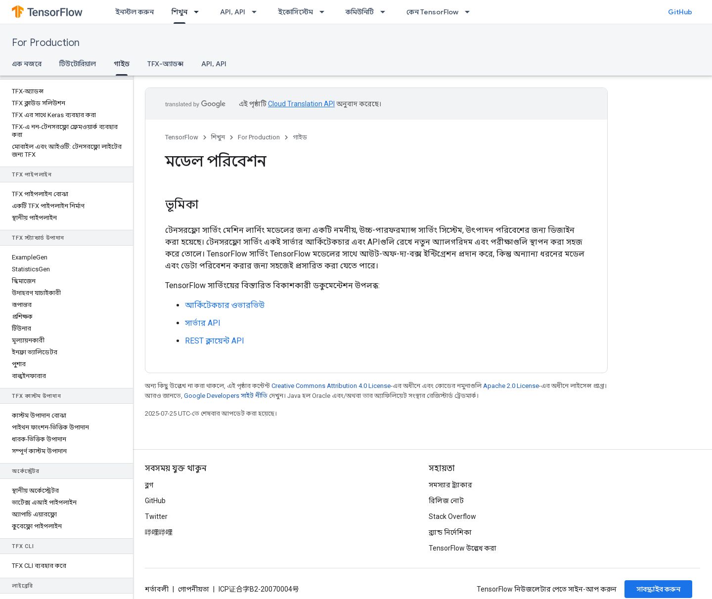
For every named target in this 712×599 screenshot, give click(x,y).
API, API (232, 11)
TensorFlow (181, 137)
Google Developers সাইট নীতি (225, 395)
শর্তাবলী (157, 589)
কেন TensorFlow (432, 11)
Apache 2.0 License (511, 385)
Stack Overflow (452, 516)
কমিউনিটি (360, 11)
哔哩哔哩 (159, 532)
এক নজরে (27, 63)
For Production (46, 43)
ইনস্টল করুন (134, 11)
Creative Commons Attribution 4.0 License (331, 385)
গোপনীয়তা (193, 589)
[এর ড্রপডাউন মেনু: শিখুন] (199, 12)
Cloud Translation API (301, 104)
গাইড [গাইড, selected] (122, 63)
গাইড (300, 137)
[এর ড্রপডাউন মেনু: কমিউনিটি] (386, 12)
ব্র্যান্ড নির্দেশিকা (450, 532)
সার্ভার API (203, 323)
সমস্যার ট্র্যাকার (450, 485)
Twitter (156, 516)
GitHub (680, 11)
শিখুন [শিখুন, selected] (179, 11)
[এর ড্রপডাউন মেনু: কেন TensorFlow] (470, 12)
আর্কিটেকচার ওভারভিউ (225, 305)
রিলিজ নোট (446, 501)
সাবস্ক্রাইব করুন (658, 589)
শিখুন (218, 137)
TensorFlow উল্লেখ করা (462, 548)
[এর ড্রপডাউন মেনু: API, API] (257, 12)
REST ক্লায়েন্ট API (214, 340)
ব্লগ (149, 485)
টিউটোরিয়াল (77, 63)
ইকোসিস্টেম (295, 11)
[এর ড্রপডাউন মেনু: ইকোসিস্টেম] (325, 12)
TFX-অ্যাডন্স (165, 63)
